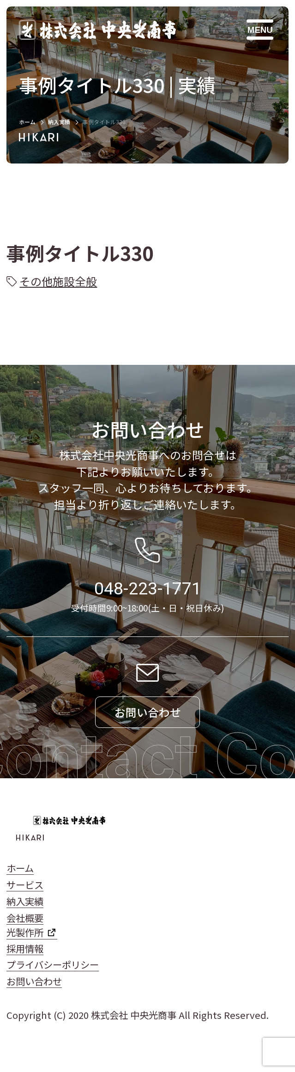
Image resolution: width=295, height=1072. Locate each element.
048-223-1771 (147, 588)
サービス (24, 884)
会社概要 (24, 918)
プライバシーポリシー (52, 964)
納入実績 (59, 122)
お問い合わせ (34, 981)
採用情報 (24, 948)
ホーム (27, 122)
